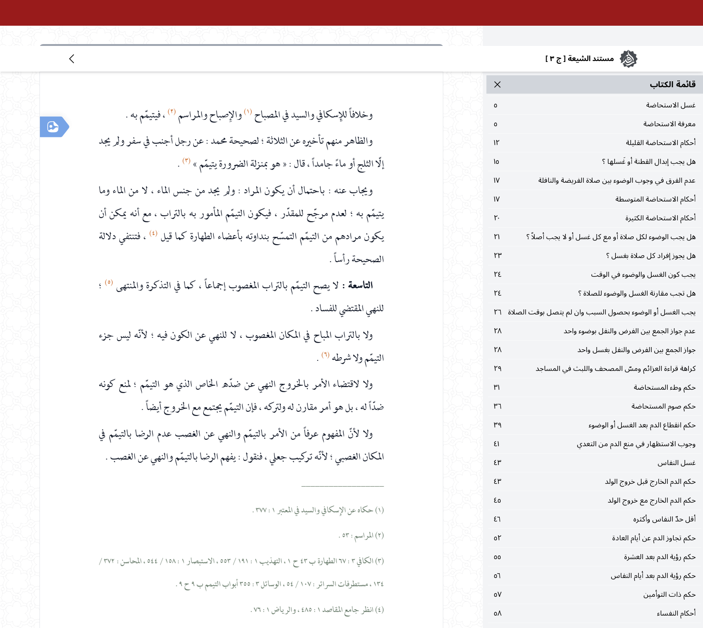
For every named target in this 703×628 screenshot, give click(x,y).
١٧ (595, 134)
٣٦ (595, 360)
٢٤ (595, 228)
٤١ (595, 398)
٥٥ (595, 511)
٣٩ (595, 379)
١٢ (595, 97)
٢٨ (595, 285)
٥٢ (595, 492)
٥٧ (595, 548)
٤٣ (595, 417)
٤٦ (595, 473)
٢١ (595, 191)
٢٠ (595, 172)
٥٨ (595, 567)
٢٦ (595, 266)
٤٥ (595, 454)
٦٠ (595, 586)
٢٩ (595, 323)
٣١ (595, 341)
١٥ (595, 115)
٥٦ (595, 530)
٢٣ (595, 210)
